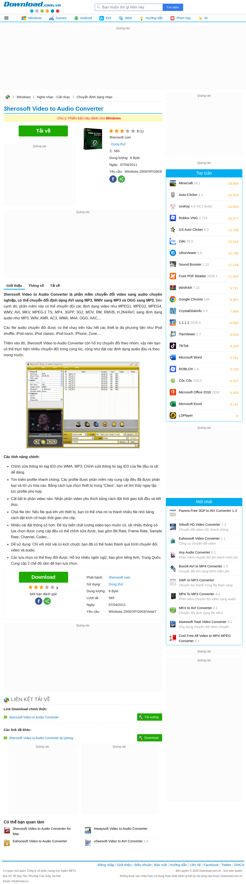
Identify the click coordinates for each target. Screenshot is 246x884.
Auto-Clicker (191, 195)
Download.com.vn (7, 97)
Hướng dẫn (178, 865)
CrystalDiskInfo (193, 311)
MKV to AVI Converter (198, 608)
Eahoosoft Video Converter (202, 538)
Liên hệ (195, 865)
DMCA (239, 865)
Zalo (186, 241)
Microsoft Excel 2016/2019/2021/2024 (195, 405)
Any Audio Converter (197, 552)
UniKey (195, 207)
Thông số (36, 285)
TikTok (184, 346)
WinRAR (189, 288)
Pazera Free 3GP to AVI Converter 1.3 (208, 510)
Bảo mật (160, 865)
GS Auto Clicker (194, 229)
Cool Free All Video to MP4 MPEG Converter (205, 638)
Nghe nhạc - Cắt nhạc (53, 97)
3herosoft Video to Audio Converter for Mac (42, 831)
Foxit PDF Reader (198, 276)
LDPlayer (186, 415)
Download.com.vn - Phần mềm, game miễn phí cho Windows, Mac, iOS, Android (32, 7)
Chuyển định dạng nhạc (95, 97)
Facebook (211, 865)
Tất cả (9, 18)
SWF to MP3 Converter (196, 580)
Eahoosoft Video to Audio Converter (40, 841)
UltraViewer (190, 253)
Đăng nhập (106, 865)
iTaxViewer (190, 334)
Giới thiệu (14, 285)
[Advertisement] (123, 63)
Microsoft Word (195, 358)
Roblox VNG (193, 218)
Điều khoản (142, 865)
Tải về (55, 285)
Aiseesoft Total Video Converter (205, 622)
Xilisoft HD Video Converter (202, 524)
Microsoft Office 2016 (199, 393)
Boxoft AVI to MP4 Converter (203, 566)
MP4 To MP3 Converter (199, 594)
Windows (24, 97)
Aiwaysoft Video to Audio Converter (120, 828)
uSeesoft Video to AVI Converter (121, 841)
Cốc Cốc (190, 380)
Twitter (226, 865)
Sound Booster (194, 264)
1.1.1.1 (190, 322)
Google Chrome (194, 299)
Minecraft (189, 183)
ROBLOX (189, 369)
